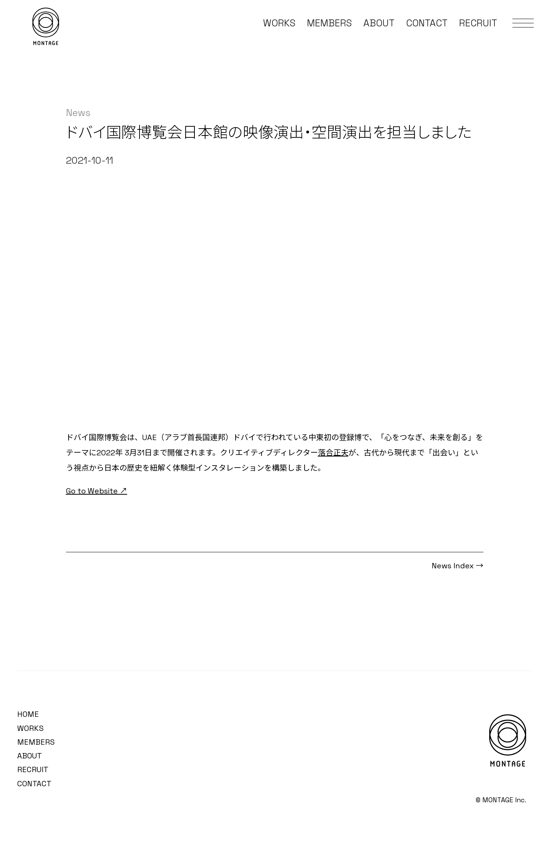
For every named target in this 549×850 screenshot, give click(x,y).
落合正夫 (333, 453)
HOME (28, 714)
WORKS (279, 23)
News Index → (457, 566)
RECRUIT (478, 23)
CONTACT (427, 23)
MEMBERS (329, 23)
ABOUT (379, 23)
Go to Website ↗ (96, 491)
